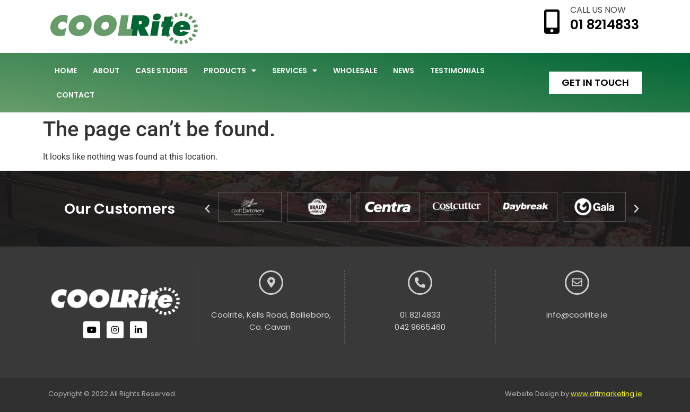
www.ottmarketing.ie (606, 394)
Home (66, 70)
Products (230, 71)
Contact (75, 95)
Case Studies (161, 70)
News (403, 70)
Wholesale (355, 70)
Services (294, 71)
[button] (207, 209)
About (106, 70)
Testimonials (457, 70)
